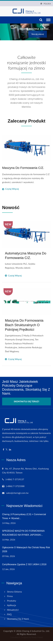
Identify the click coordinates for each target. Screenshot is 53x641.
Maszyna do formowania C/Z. (23, 168)
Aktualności (13, 609)
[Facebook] (3, 449)
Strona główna (14, 591)
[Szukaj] (41, 20)
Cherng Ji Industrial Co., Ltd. (36, 631)
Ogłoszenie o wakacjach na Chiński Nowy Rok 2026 (26, 549)
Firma (10, 596)
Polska (47, 4)
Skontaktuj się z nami (18, 618)
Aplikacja (11, 605)
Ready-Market (37, 637)
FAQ (9, 614)
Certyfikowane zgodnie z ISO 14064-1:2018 (24, 564)
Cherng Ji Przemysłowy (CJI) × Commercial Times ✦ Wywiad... (24, 516)
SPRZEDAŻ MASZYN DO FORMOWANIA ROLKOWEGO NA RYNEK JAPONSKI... (23, 533)
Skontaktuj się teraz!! (26, 401)
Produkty (11, 600)
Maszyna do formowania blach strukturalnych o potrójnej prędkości (24, 325)
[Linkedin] (10, 449)
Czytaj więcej (26, 181)
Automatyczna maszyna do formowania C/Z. (25, 255)
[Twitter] (7, 449)
